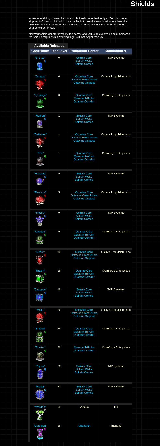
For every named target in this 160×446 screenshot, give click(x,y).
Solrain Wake (84, 60)
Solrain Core (84, 57)
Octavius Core (84, 76)
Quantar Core (84, 95)
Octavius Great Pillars (84, 79)
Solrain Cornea (84, 63)
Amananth (84, 425)
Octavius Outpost (84, 82)
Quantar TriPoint (84, 98)
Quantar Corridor (84, 101)
